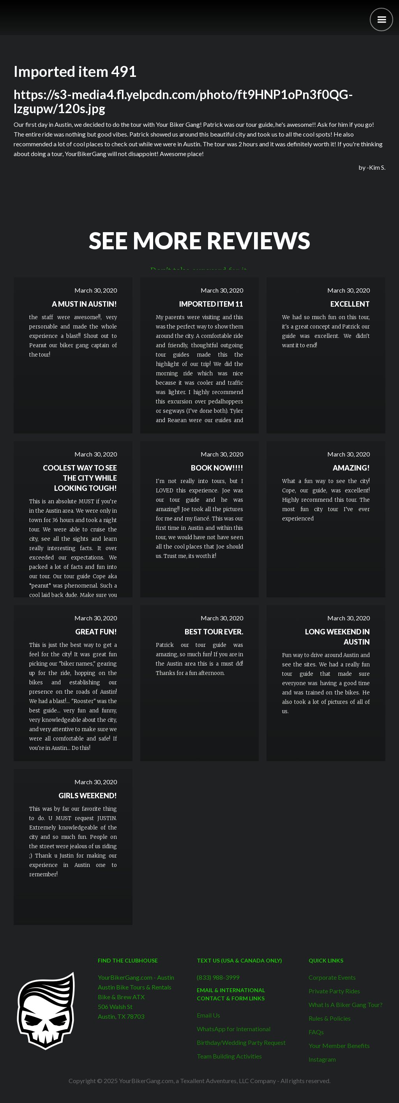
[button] (381, 19)
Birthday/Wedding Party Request (241, 1042)
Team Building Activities (229, 1056)
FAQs (316, 1032)
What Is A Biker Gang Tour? (346, 1004)
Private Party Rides (334, 991)
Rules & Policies (330, 1018)
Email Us (208, 1015)
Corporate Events (332, 977)
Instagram (322, 1059)
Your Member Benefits (339, 1045)
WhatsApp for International (233, 1028)
